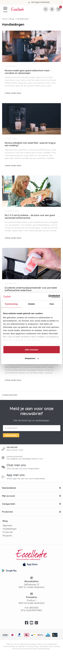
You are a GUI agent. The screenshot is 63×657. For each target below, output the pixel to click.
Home (4, 19)
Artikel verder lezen (13, 93)
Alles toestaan (31, 349)
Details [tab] (31, 304)
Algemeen (7, 525)
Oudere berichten (9, 395)
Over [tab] (51, 304)
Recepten (7, 535)
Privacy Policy (32, 646)
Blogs (11, 19)
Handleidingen (10, 528)
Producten (8, 532)
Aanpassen (31, 358)
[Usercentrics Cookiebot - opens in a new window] (48, 296)
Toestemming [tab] (11, 304)
